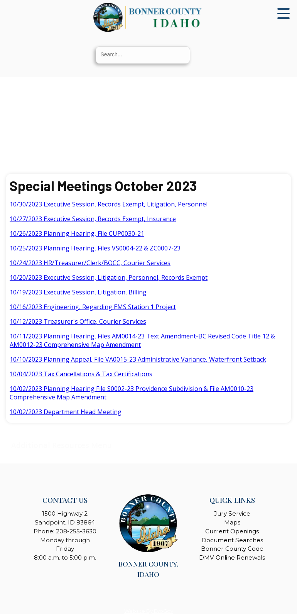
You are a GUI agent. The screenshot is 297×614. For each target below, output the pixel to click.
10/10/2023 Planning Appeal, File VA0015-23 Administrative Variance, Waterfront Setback (138, 359)
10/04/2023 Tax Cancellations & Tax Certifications (81, 374)
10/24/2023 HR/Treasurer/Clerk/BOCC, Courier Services (90, 263)
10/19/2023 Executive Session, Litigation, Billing (78, 292)
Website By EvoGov (148, 611)
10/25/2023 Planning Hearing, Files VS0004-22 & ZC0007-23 (95, 248)
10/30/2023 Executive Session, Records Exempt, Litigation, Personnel (109, 204)
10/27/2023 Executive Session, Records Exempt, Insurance (93, 219)
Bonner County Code (232, 548)
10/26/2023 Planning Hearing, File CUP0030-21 (77, 233)
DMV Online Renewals (232, 557)
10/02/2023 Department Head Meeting (66, 412)
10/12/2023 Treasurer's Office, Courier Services (78, 321)
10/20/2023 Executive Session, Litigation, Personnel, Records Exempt (109, 277)
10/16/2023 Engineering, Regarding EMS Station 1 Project (93, 307)
